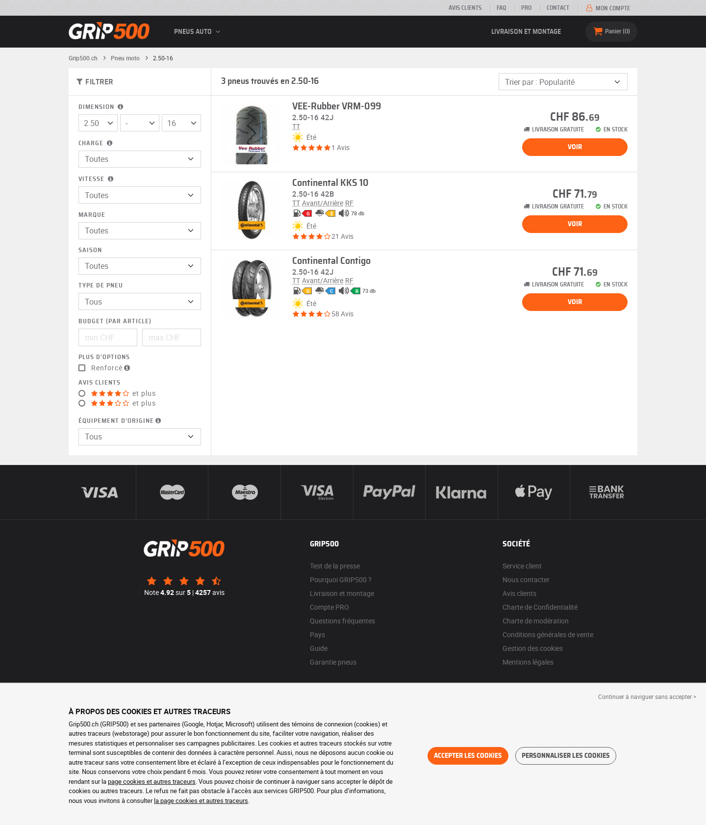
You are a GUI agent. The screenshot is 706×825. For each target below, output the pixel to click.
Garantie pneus (333, 662)
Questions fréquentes (342, 620)
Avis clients (465, 8)
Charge (96, 143)
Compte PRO (329, 607)
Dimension (101, 107)
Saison (90, 250)
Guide (319, 648)
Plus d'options (104, 357)
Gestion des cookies (533, 648)
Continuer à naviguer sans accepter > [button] (647, 696)
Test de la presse (335, 565)
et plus (123, 393)
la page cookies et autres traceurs (201, 800)
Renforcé (111, 367)
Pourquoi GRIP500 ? (341, 579)
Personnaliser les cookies (566, 755)
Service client (522, 565)
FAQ (501, 8)
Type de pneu (100, 286)
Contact (558, 8)
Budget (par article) (114, 321)
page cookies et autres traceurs (152, 781)
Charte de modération (536, 620)
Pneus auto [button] (198, 31)
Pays (317, 634)
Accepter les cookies (468, 755)
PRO (526, 8)
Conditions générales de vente (548, 634)
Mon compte (607, 8)
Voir (575, 147)
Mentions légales (528, 662)
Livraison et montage (526, 31)
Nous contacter (526, 579)
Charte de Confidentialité (540, 607)
